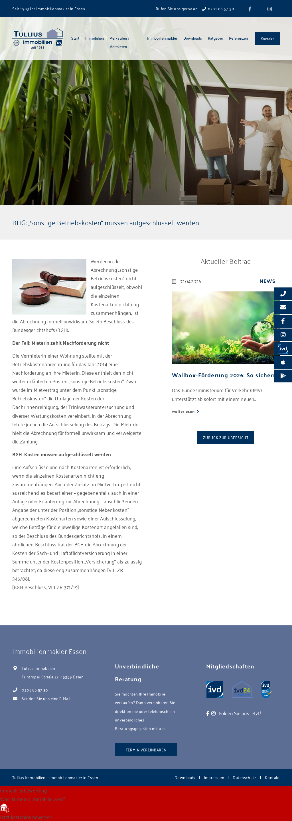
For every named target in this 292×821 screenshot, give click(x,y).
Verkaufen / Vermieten (119, 42)
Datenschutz (244, 777)
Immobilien (94, 37)
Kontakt (267, 38)
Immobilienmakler (162, 37)
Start (75, 37)
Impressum (214, 777)
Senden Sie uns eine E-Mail (46, 698)
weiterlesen (184, 411)
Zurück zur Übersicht (225, 437)
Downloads (192, 37)
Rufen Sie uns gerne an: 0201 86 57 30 (195, 8)
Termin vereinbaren (146, 749)
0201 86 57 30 (35, 689)
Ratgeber (215, 37)
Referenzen (238, 37)
